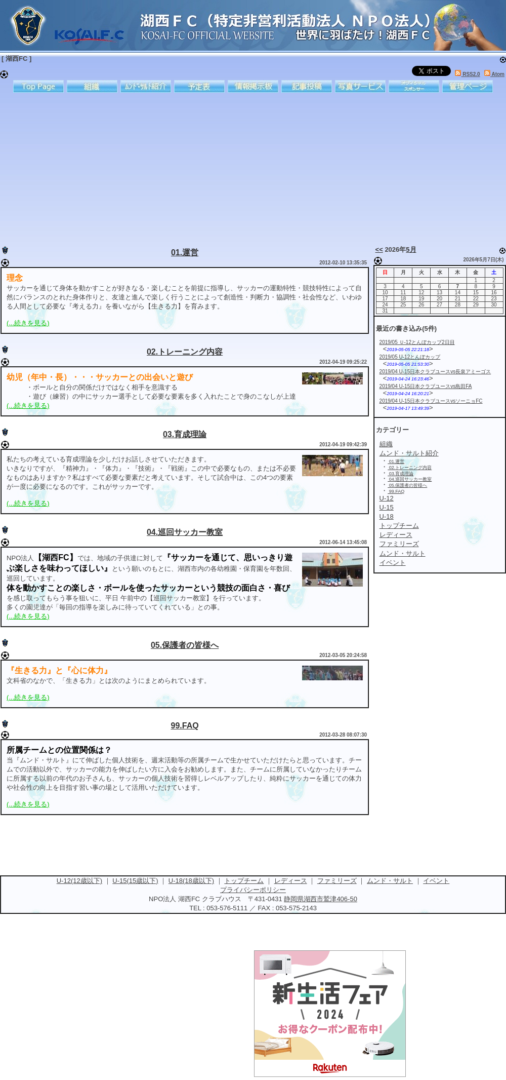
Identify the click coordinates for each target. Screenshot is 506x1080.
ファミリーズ (337, 880)
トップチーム (244, 880)
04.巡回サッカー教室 (185, 532)
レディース (290, 880)
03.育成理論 (184, 434)
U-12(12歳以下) (79, 880)
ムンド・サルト (390, 880)
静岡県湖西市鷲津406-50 (320, 899)
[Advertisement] (219, 167)
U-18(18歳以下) (191, 880)
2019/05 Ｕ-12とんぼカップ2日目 (417, 342)
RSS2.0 (467, 74)
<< (379, 249)
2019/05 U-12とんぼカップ (410, 357)
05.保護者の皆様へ (185, 645)
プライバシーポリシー (253, 890)
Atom (494, 74)
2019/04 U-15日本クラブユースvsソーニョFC (431, 401)
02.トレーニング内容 (185, 352)
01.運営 (184, 252)
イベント (436, 880)
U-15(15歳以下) (135, 880)
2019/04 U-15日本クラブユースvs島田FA (426, 386)
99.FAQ (185, 725)
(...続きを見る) (28, 323)
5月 (411, 249)
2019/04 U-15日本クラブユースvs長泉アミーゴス (435, 371)
